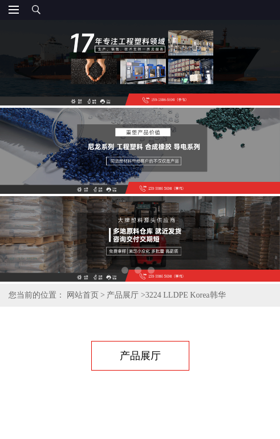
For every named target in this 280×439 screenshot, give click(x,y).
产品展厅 (123, 295)
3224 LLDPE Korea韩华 (185, 295)
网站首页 (83, 295)
